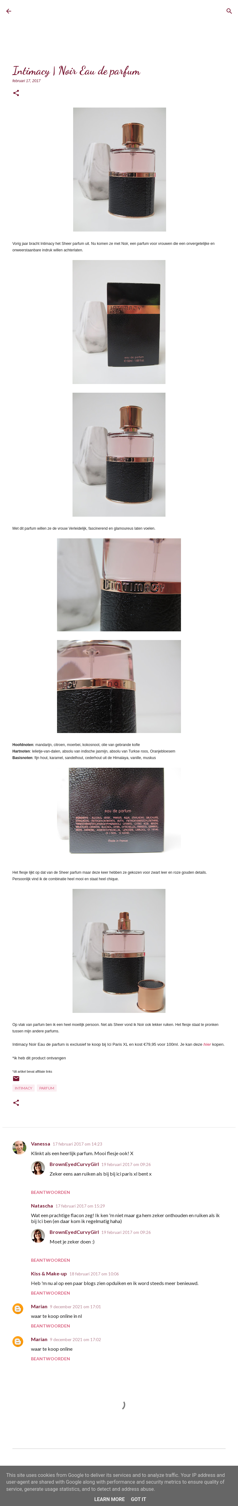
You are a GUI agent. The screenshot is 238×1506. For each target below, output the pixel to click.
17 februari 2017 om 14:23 (77, 1144)
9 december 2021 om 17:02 (75, 1339)
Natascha (42, 1205)
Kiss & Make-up (49, 1273)
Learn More (109, 1499)
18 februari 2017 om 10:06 (94, 1273)
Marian (39, 1306)
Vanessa (40, 1143)
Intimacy (23, 1088)
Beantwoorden (50, 1192)
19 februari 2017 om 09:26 (126, 1164)
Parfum (46, 1088)
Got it (138, 1499)
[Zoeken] (229, 11)
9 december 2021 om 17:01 (75, 1306)
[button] (16, 93)
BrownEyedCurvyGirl (64, 11)
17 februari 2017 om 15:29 (80, 1205)
